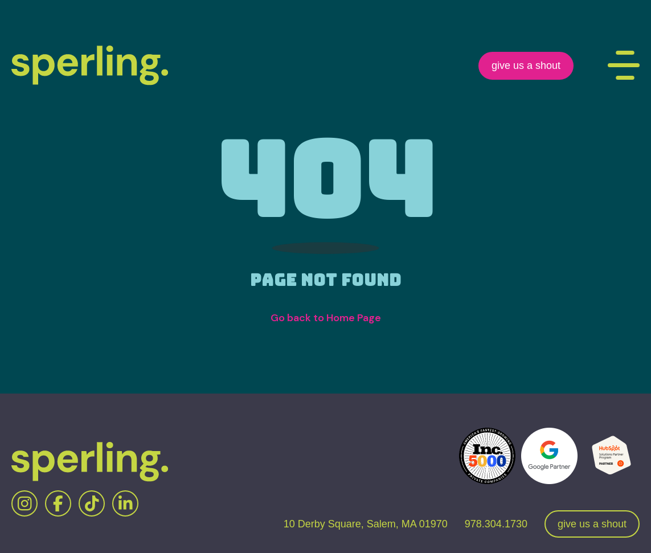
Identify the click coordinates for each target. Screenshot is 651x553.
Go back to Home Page (326, 318)
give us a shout (526, 65)
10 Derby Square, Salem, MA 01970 (366, 524)
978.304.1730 (496, 524)
